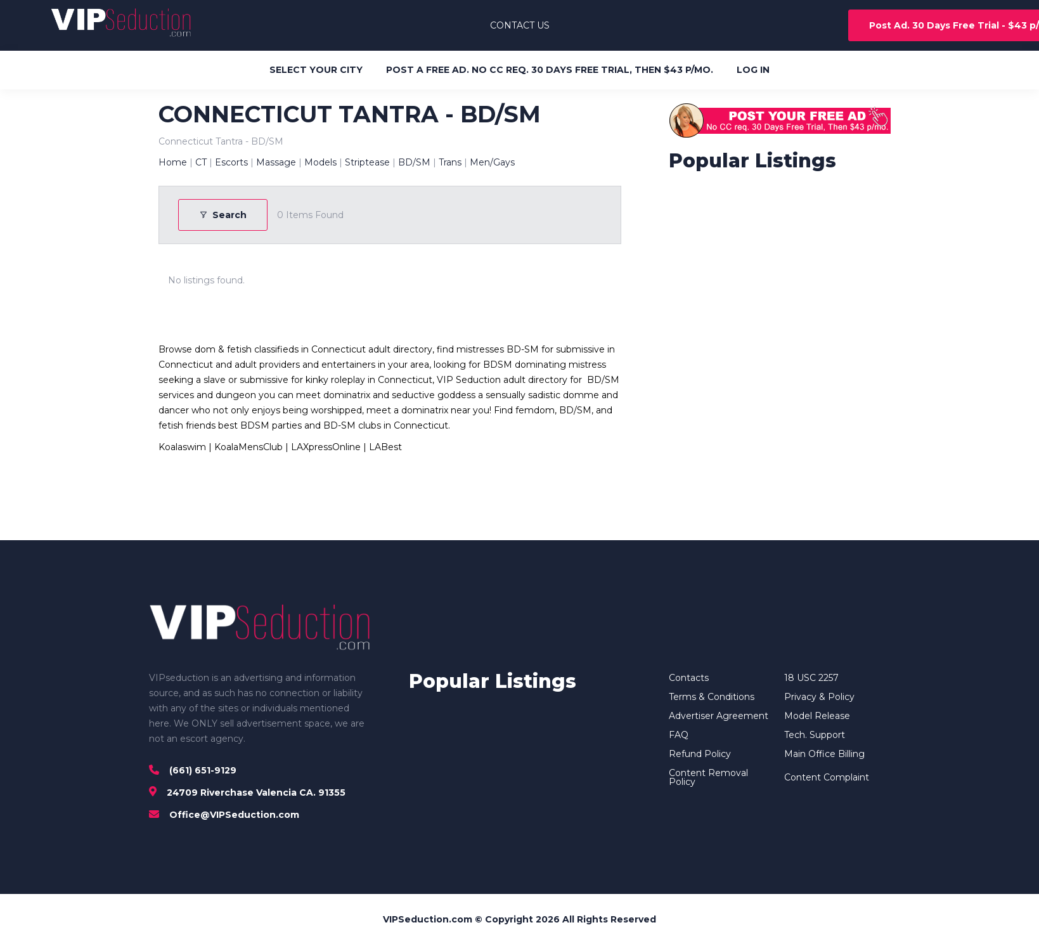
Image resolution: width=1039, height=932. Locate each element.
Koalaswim (182, 447)
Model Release (817, 716)
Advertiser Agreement (718, 716)
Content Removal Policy (708, 777)
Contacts (689, 677)
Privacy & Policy (819, 696)
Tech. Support (814, 735)
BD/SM (414, 162)
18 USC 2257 (811, 677)
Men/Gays (492, 162)
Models (320, 162)
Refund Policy (700, 754)
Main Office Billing (824, 754)
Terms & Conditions (711, 696)
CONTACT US (520, 25)
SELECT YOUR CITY (316, 69)
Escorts (231, 162)
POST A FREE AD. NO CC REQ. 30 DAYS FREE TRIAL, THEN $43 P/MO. (549, 69)
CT (201, 162)
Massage (276, 162)
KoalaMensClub (248, 447)
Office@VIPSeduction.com (234, 814)
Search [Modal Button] (223, 215)
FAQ (678, 735)
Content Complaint (826, 777)
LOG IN (753, 69)
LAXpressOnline (326, 447)
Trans (450, 162)
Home (172, 162)
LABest (385, 447)
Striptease (367, 162)
